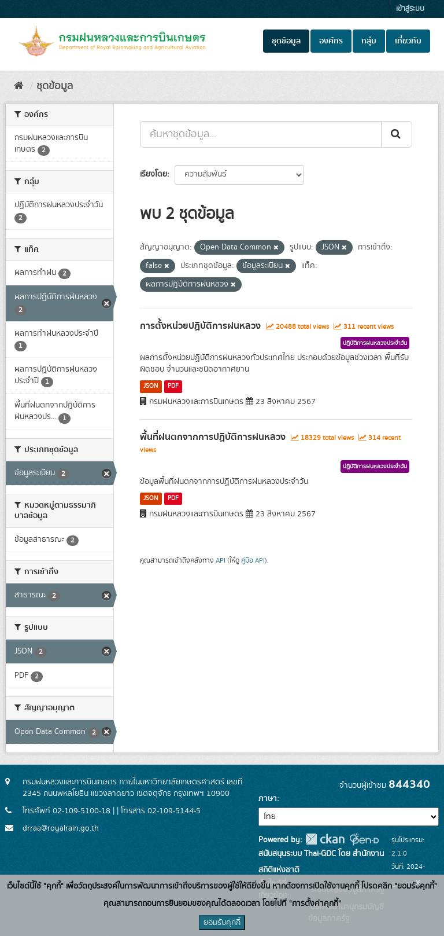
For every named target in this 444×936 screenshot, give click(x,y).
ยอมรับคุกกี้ (222, 922)
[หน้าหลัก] (19, 86)
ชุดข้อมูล (286, 41)
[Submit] (396, 134)
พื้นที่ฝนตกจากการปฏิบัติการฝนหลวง (213, 437)
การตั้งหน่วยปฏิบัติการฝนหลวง (200, 325)
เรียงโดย (153, 174)
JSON (150, 386)
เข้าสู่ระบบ (410, 8)
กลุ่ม (368, 41)
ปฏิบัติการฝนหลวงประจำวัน (375, 343)
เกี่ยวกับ (408, 41)
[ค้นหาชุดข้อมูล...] (261, 134)
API (220, 561)
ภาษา (267, 799)
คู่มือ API (253, 561)
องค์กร (331, 41)
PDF (173, 386)
